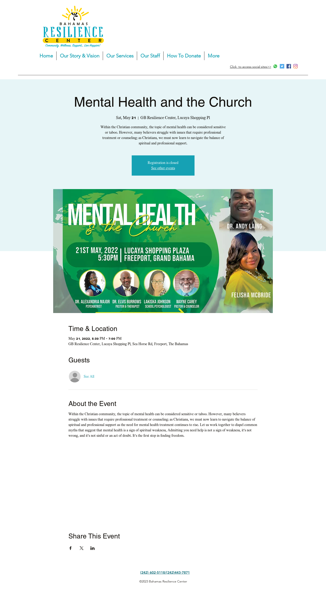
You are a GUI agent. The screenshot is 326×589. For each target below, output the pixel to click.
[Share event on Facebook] (70, 548)
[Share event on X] (81, 548)
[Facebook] (289, 66)
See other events (163, 168)
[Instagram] (295, 66)
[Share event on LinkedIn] (92, 548)
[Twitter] (282, 66)
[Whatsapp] (275, 66)
